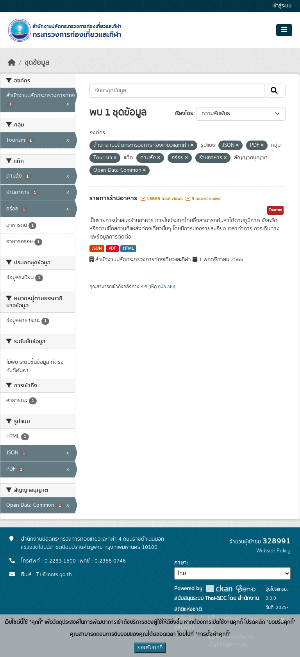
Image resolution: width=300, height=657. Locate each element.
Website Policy (273, 551)
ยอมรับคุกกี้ (150, 648)
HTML (128, 249)
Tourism (275, 210)
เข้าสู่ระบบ (281, 6)
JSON (97, 249)
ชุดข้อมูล (37, 63)
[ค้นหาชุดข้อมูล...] (177, 91)
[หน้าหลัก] (12, 63)
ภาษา (180, 563)
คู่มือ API (166, 286)
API (144, 286)
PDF (112, 249)
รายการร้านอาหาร (114, 198)
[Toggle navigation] (284, 30)
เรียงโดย (184, 114)
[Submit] (275, 91)
